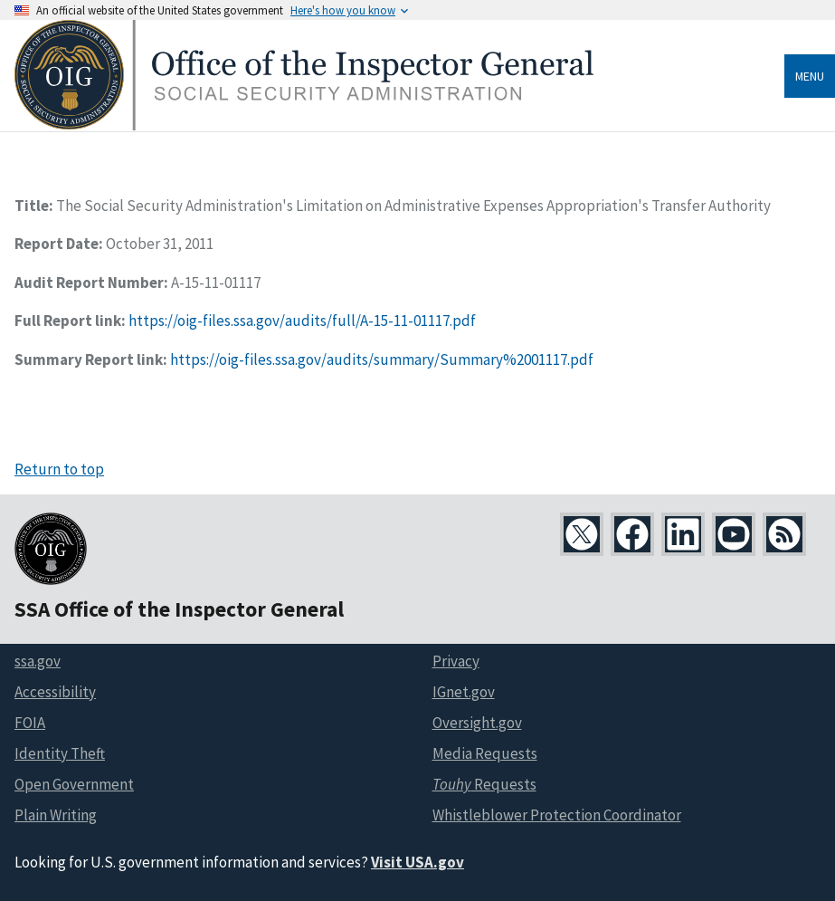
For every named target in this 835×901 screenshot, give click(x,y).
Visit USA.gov (417, 862)
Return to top (59, 469)
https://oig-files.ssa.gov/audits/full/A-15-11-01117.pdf (302, 321)
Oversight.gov (477, 723)
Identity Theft (59, 753)
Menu (809, 76)
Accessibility (55, 692)
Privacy (455, 661)
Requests (484, 784)
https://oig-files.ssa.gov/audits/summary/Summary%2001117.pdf (381, 359)
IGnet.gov (463, 692)
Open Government (74, 784)
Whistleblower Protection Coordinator (556, 815)
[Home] (303, 125)
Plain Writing (55, 815)
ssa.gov (37, 661)
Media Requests (484, 753)
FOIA (29, 723)
